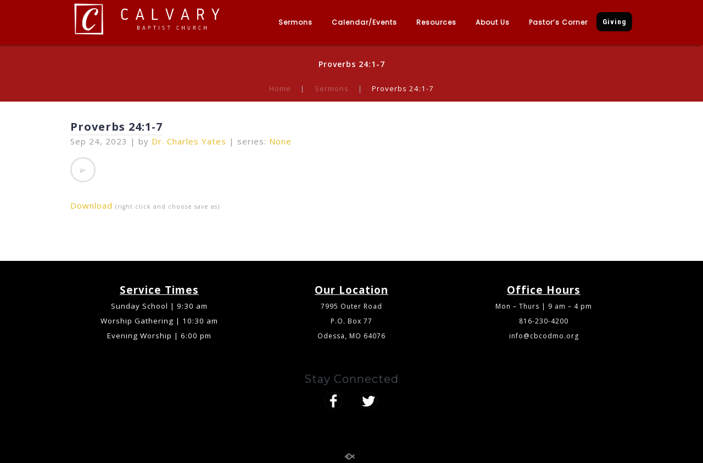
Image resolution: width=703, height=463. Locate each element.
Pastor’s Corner (558, 22)
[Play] (83, 169)
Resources (436, 22)
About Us (493, 22)
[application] (83, 169)
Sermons (295, 22)
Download (91, 205)
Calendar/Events (364, 22)
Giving (614, 22)
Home (280, 88)
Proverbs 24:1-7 (116, 126)
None (280, 141)
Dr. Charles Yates (189, 141)
